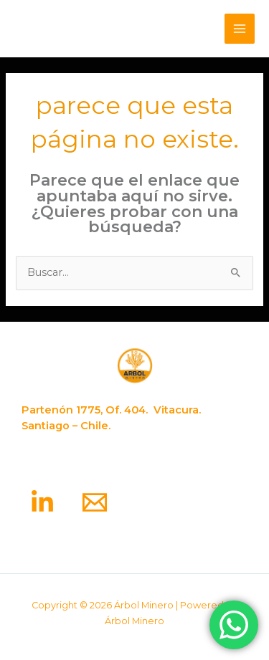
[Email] (94, 502)
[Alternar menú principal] (240, 29)
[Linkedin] (42, 502)
